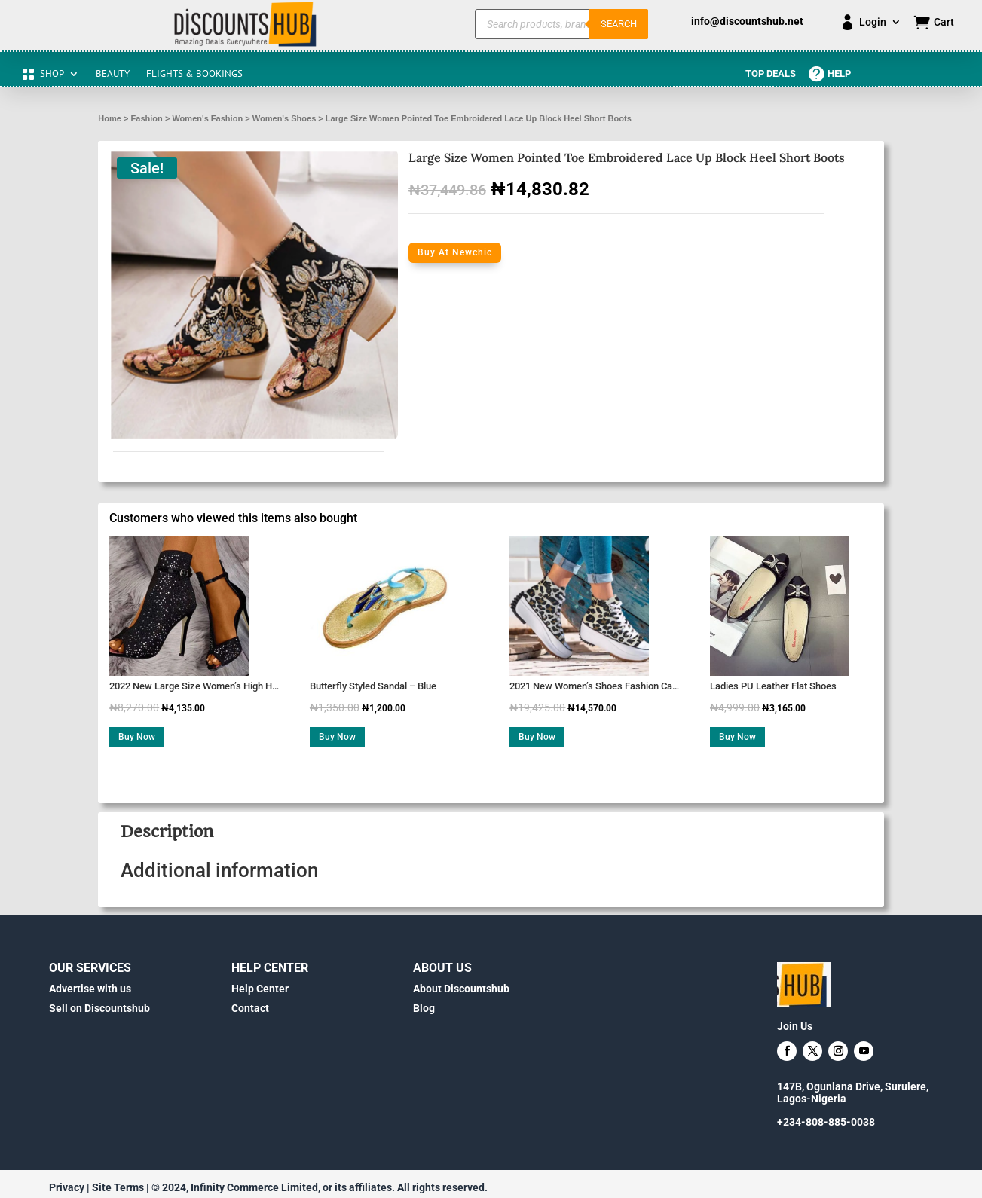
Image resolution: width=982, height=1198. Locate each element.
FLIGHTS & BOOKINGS (194, 74)
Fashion (147, 118)
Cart (944, 22)
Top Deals (770, 74)
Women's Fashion (207, 118)
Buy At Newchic (455, 252)
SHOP (52, 74)
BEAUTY (113, 74)
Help (839, 74)
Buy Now (136, 737)
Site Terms (118, 1187)
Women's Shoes (284, 118)
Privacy (66, 1187)
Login (872, 22)
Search (619, 23)
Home (109, 118)
